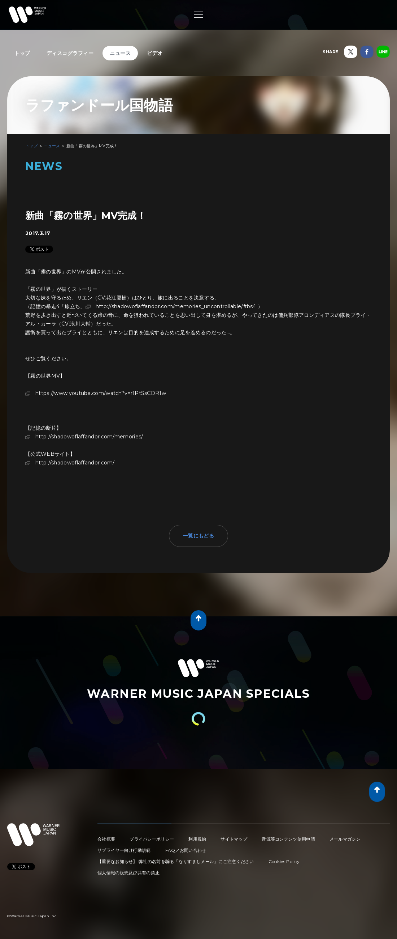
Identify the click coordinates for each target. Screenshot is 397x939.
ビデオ (155, 53)
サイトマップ (234, 839)
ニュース (120, 53)
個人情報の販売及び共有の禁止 (128, 872)
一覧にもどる (198, 535)
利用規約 (197, 839)
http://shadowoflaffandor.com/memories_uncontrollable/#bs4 (176, 306)
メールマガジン (345, 839)
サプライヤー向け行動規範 (124, 850)
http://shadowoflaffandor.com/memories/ (89, 436)
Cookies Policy (284, 861)
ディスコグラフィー (70, 53)
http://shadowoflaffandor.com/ (75, 462)
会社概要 (106, 839)
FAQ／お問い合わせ (185, 850)
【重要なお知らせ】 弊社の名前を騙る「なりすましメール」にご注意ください (175, 861)
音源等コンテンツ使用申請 (288, 839)
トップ (22, 53)
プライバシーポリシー (152, 839)
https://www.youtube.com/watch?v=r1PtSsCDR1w (100, 393)
